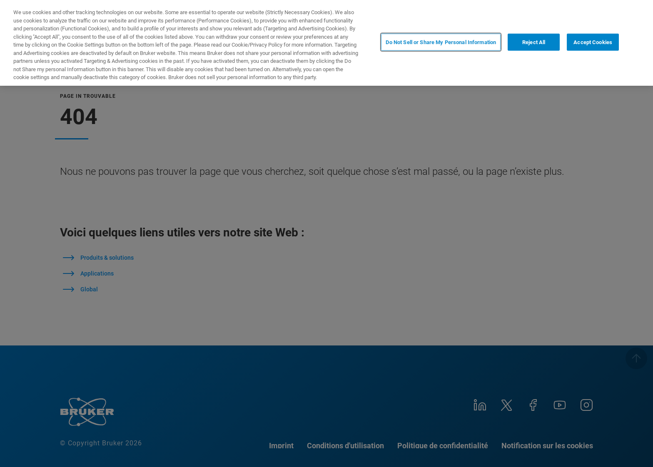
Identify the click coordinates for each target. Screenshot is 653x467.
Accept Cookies (592, 42)
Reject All (533, 42)
